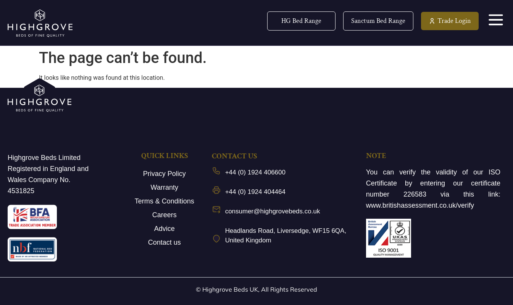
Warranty (164, 187)
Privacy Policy (164, 174)
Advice (164, 228)
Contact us (164, 242)
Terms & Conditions (164, 201)
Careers (164, 215)
